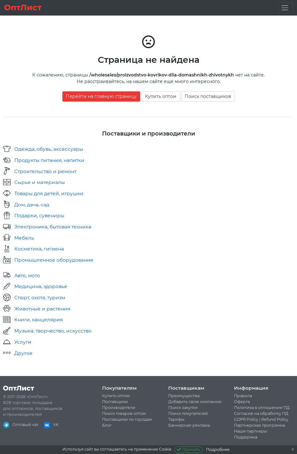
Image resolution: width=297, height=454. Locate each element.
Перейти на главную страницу (101, 96)
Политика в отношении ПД (262, 407)
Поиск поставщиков (208, 96)
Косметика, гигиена (39, 249)
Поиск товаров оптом (124, 413)
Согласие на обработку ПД (261, 413)
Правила (243, 395)
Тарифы (176, 419)
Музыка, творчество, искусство (53, 331)
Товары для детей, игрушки (48, 193)
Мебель (24, 238)
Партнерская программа (259, 425)
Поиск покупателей (188, 413)
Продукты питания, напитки (49, 160)
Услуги (22, 342)
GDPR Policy (246, 419)
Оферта (242, 401)
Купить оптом (160, 96)
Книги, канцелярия (38, 320)
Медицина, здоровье (40, 286)
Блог (107, 425)
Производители (118, 407)
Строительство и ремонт (45, 171)
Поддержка (245, 437)
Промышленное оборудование (53, 260)
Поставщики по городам (127, 419)
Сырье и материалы (39, 182)
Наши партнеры (250, 431)
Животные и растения (42, 309)
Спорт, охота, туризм (39, 297)
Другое (23, 353)
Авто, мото (27, 275)
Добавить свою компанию (195, 401)
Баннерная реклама (189, 425)
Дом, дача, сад (31, 205)
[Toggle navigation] (285, 7)
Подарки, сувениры (39, 215)
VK (51, 424)
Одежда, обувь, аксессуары (48, 149)
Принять (188, 449)
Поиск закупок (183, 407)
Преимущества (184, 395)
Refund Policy (274, 419)
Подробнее (218, 449)
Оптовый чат (20, 424)
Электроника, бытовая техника (52, 227)
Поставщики (115, 401)
